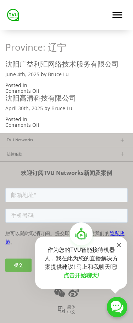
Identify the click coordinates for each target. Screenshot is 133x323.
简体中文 (71, 309)
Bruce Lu (58, 74)
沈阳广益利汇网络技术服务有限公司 (62, 64)
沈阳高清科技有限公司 (40, 98)
